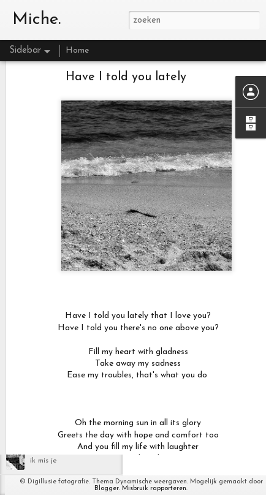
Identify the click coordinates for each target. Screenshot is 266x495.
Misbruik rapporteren (154, 488)
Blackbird (45, 433)
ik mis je (43, 460)
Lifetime (44, 405)
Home (77, 50)
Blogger (106, 488)
